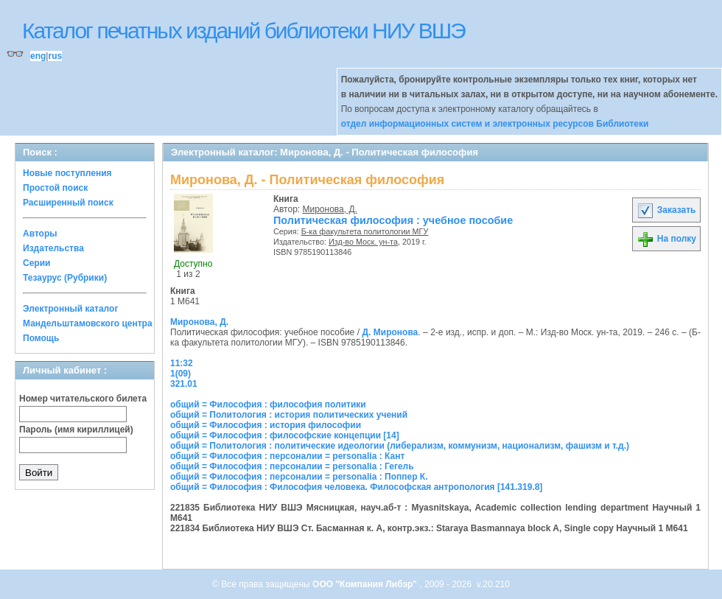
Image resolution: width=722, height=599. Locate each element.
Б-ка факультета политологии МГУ (365, 231)
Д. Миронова (390, 332)
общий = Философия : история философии (265, 425)
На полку (666, 239)
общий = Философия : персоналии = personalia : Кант (287, 456)
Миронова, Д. (330, 209)
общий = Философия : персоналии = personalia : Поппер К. (298, 477)
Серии (36, 263)
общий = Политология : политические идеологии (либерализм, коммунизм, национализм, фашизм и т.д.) (399, 446)
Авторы (40, 233)
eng (38, 56)
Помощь (41, 338)
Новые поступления (67, 173)
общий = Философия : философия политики (268, 404)
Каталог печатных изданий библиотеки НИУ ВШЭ (243, 30)
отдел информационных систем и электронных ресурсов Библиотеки (495, 124)
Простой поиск (55, 188)
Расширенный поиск (68, 202)
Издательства (53, 248)
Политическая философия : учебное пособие (393, 220)
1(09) (180, 373)
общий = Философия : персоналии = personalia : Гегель (292, 466)
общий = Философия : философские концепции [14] (284, 435)
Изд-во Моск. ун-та (363, 241)
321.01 (183, 384)
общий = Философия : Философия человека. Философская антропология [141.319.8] (356, 487)
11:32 (181, 363)
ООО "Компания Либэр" (365, 584)
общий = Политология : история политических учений (288, 415)
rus (55, 56)
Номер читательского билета (83, 398)
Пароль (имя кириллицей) (76, 429)
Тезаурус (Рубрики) (65, 278)
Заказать (666, 210)
